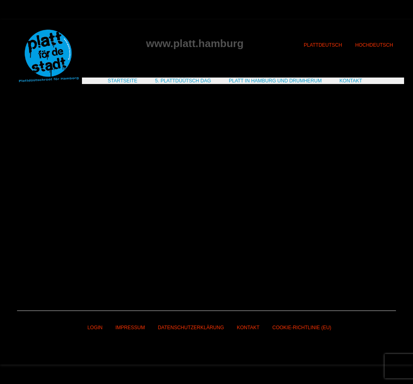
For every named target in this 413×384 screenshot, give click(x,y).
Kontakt (248, 327)
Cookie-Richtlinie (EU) (301, 327)
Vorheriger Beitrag (43, 275)
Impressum (130, 327)
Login (94, 327)
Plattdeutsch (323, 45)
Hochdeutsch (374, 45)
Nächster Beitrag (371, 275)
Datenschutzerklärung (191, 327)
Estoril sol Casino (67, 158)
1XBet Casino (354, 245)
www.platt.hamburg (194, 43)
